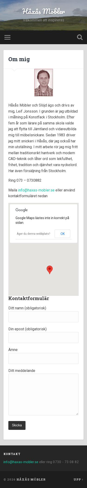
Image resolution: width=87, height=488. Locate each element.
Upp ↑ (79, 479)
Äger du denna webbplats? (33, 233)
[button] (50, 271)
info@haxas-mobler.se (36, 190)
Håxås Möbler (43, 11)
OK (63, 234)
